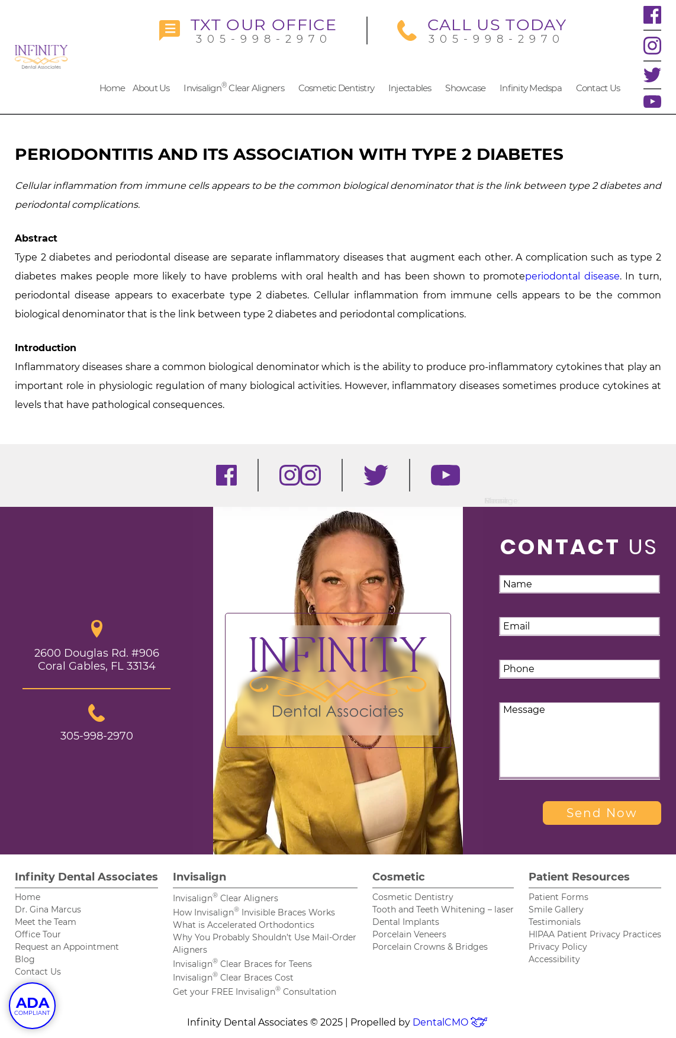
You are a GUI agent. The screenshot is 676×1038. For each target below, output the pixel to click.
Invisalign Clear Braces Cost (233, 977)
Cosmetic (398, 876)
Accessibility (554, 959)
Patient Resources (579, 876)
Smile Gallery (556, 909)
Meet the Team (45, 922)
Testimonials (555, 922)
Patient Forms (558, 897)
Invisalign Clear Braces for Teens (242, 964)
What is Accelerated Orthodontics (243, 925)
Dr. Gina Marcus (48, 909)
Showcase (465, 88)
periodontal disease (572, 276)
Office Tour (38, 934)
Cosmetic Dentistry (336, 88)
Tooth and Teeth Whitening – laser (443, 909)
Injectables (410, 88)
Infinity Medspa (531, 88)
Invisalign (199, 876)
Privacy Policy (558, 946)
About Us (151, 88)
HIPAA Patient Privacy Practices (595, 934)
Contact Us (598, 88)
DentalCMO (450, 1022)
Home (112, 88)
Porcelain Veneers (409, 934)
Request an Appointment (67, 946)
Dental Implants (405, 922)
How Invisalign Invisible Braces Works (254, 912)
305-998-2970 (248, 30)
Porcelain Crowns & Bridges (430, 946)
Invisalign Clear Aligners (234, 87)
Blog (25, 959)
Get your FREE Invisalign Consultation (254, 991)
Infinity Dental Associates (86, 876)
